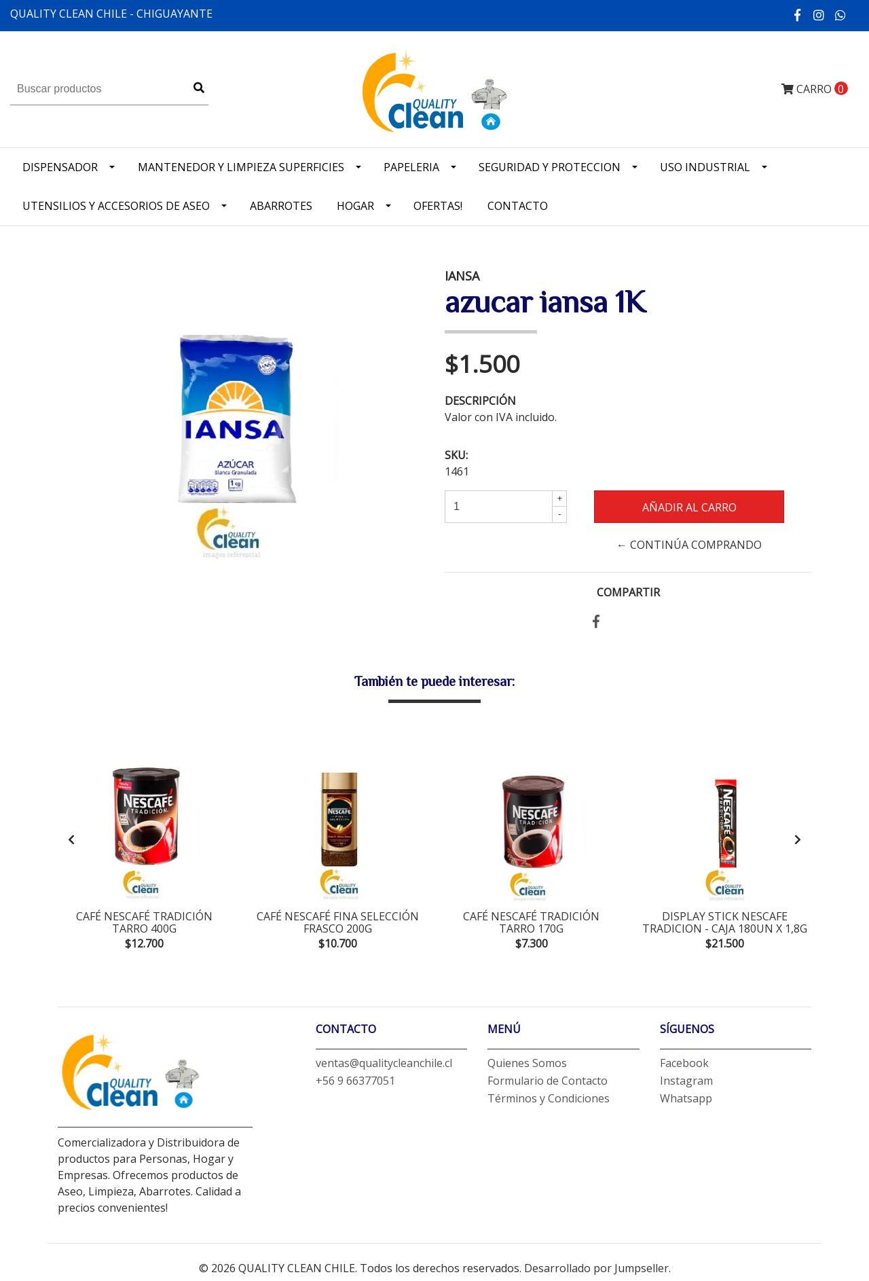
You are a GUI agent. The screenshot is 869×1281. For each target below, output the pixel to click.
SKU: (456, 455)
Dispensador (60, 167)
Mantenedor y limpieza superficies (241, 167)
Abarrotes (281, 205)
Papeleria (411, 167)
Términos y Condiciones (548, 1103)
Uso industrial (705, 167)
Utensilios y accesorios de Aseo (116, 205)
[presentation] (71, 841)
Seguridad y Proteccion (550, 167)
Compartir (628, 592)
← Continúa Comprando (689, 544)
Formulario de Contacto (547, 1085)
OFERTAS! (437, 205)
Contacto (517, 205)
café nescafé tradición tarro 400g (144, 922)
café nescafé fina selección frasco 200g (338, 922)
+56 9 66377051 (355, 1085)
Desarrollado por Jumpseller (596, 1272)
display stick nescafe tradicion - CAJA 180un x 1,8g (724, 922)
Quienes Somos (527, 1067)
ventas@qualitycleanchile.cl (384, 1067)
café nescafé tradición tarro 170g (531, 922)
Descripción (480, 400)
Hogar (355, 205)
